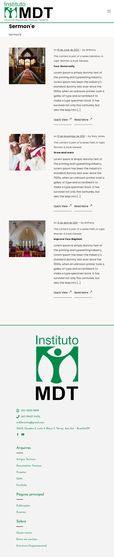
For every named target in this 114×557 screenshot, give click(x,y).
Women (65, 61)
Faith (92, 142)
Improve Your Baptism (68, 239)
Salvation (94, 56)
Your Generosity (64, 66)
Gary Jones (98, 136)
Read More (83, 119)
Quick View (63, 119)
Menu (109, 11)
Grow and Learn (64, 152)
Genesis (83, 61)
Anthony (91, 50)
